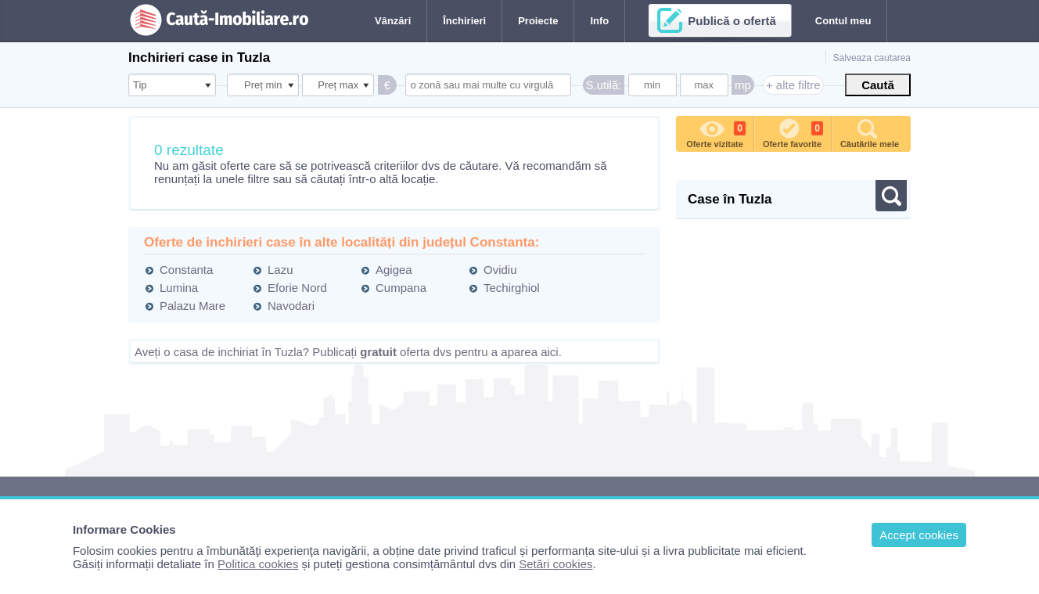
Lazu (280, 269)
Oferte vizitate (716, 132)
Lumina (179, 287)
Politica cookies (258, 564)
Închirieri (464, 21)
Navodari (291, 305)
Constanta (186, 269)
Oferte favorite (793, 132)
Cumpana (401, 287)
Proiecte (538, 21)
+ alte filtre (793, 85)
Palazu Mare (192, 305)
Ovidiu (500, 269)
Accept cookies (918, 535)
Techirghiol (512, 287)
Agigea (394, 269)
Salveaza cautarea (872, 57)
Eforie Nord (297, 287)
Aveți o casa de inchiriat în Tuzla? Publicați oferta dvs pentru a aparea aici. (348, 351)
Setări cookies (555, 564)
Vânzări (393, 21)
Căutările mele (869, 132)
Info (599, 21)
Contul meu (843, 21)
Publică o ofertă (732, 20)
